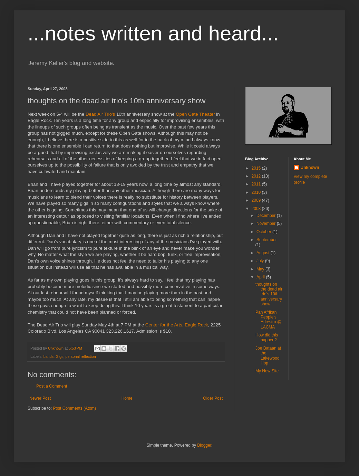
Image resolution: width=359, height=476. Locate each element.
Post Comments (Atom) (74, 408)
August (263, 252)
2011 (257, 184)
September (266, 239)
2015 (257, 168)
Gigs (59, 356)
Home (127, 398)
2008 (257, 208)
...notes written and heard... (153, 33)
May (260, 269)
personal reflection (80, 356)
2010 (257, 192)
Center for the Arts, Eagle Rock (176, 324)
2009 (257, 200)
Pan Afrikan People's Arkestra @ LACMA (268, 320)
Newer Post (40, 398)
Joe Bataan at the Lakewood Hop (268, 355)
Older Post (213, 398)
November (266, 223)
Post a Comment (51, 386)
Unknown (310, 167)
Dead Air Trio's (100, 114)
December (266, 215)
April (261, 277)
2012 (257, 176)
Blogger (204, 445)
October (264, 231)
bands (48, 356)
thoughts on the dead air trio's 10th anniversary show (268, 294)
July (260, 260)
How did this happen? (266, 337)
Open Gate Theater (196, 114)
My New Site (267, 371)
